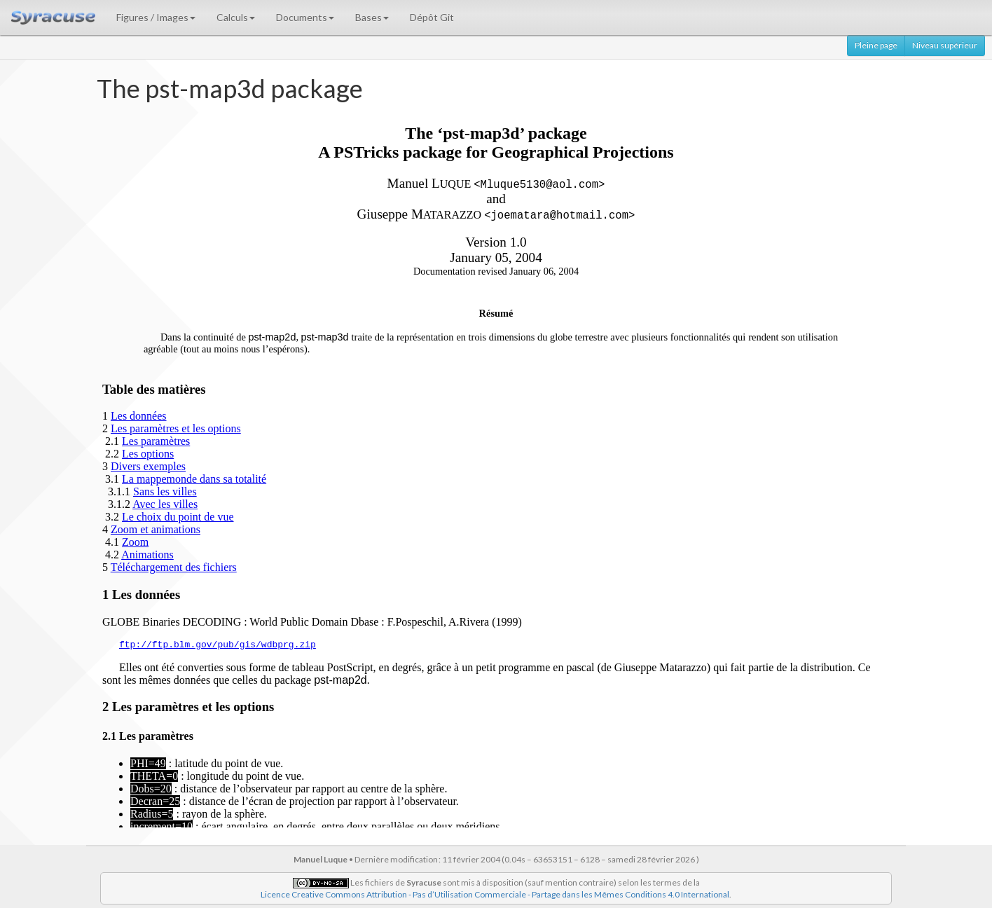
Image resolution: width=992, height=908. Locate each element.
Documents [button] (305, 17)
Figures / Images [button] (155, 17)
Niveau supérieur (944, 45)
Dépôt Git (432, 17)
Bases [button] (372, 17)
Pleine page (876, 45)
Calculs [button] (235, 17)
